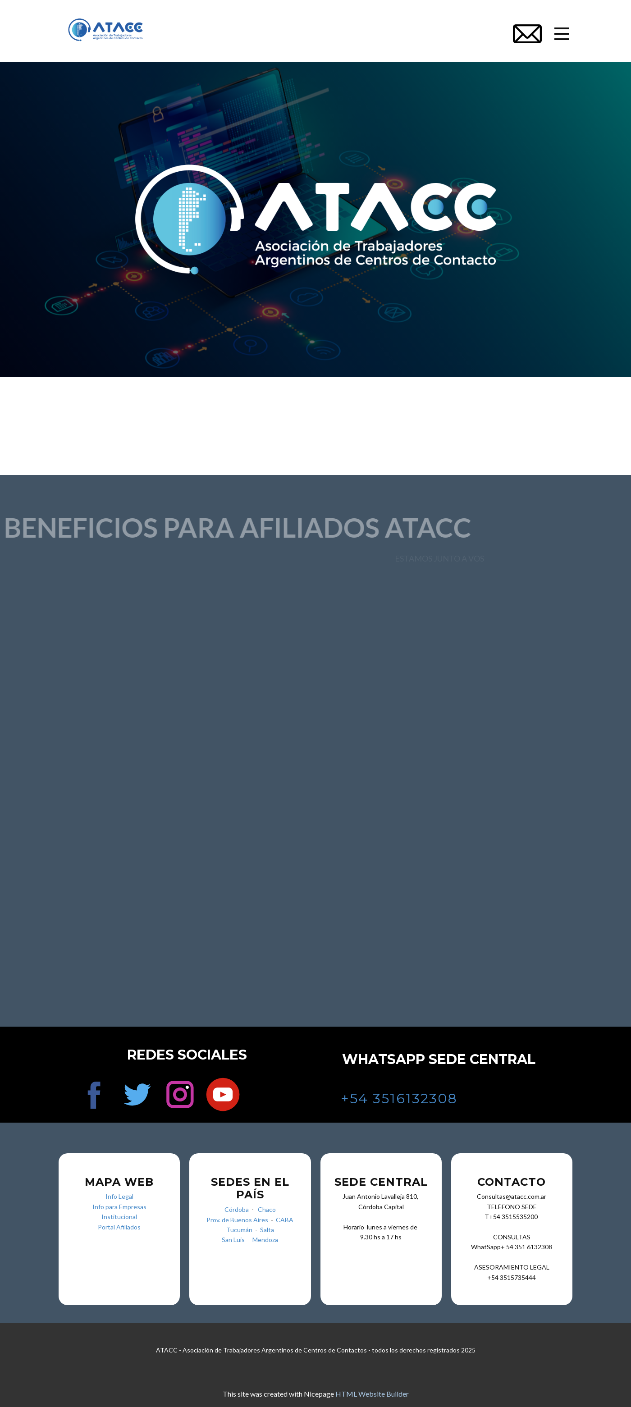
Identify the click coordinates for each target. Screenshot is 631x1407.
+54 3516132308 (399, 1098)
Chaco (267, 1209)
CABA (284, 1220)
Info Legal (119, 1196)
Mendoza (265, 1239)
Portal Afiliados (119, 1227)
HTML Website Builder (372, 1393)
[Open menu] (561, 34)
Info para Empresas (119, 1207)
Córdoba (236, 1209)
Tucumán (240, 1229)
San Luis (233, 1239)
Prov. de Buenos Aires (237, 1220)
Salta (267, 1229)
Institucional (119, 1216)
